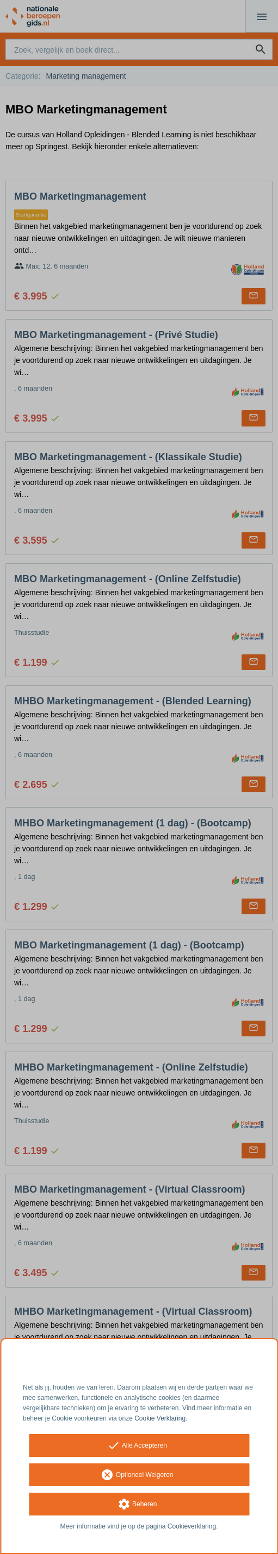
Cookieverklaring (192, 1526)
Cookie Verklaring (160, 1418)
